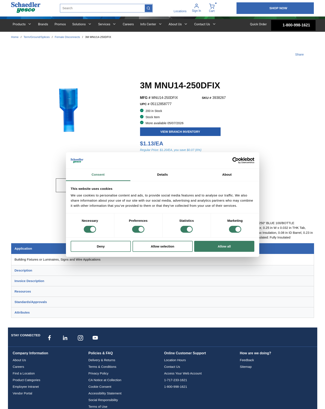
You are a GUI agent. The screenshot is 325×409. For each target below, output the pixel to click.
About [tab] (227, 174)
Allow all (224, 246)
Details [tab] (162, 174)
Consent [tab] (98, 174)
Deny (101, 246)
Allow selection (162, 246)
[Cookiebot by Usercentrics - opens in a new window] (235, 160)
